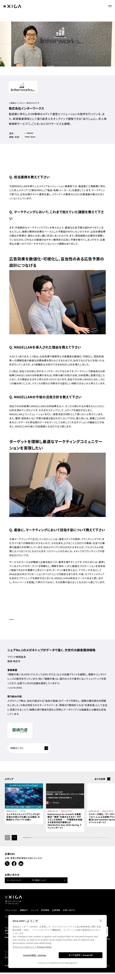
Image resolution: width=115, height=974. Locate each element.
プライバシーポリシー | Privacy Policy (32, 946)
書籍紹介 (25, 911)
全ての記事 (100, 779)
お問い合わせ (73, 911)
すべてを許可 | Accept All (81, 955)
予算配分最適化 (30, 137)
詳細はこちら (30, 749)
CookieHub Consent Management (62, 963)
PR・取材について (39, 881)
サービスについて (14, 881)
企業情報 (60, 911)
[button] (14, 838)
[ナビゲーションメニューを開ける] (111, 5)
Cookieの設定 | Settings (34, 955)
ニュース (37, 911)
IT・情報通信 (29, 133)
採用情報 (48, 911)
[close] (100, 920)
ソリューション (11, 911)
